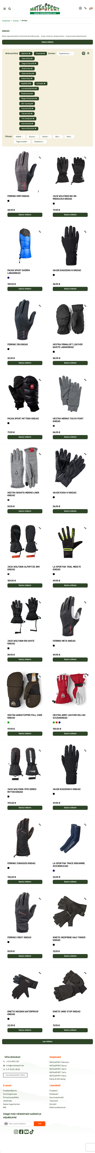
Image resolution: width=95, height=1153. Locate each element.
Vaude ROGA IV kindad (64, 492)
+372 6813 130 (12, 1061)
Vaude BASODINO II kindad (67, 789)
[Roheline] (8, 722)
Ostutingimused (10, 1094)
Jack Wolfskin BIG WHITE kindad (20, 642)
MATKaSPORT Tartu (58, 1072)
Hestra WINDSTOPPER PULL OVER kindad (24, 716)
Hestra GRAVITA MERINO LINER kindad (23, 494)
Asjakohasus (65, 53)
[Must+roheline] (54, 574)
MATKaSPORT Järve (58, 1069)
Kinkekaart (54, 1094)
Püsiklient (54, 1091)
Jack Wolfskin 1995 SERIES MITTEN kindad (21, 790)
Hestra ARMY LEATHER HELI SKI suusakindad (69, 716)
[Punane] (57, 722)
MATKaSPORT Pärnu (58, 1076)
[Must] (54, 204)
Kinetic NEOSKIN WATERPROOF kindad (23, 1013)
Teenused (54, 1101)
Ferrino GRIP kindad (18, 196)
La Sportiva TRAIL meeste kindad (67, 568)
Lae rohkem (47, 1041)
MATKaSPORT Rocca (58, 1066)
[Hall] (54, 426)
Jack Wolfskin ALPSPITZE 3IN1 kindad (23, 568)
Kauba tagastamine (11, 1104)
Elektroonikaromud (57, 1107)
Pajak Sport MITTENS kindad (23, 418)
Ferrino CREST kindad (19, 937)
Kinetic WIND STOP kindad (66, 1011)
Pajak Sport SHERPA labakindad (18, 271)
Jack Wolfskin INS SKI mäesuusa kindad (64, 197)
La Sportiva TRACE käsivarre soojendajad (69, 864)
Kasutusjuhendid (56, 1097)
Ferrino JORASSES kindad (21, 863)
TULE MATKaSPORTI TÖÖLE (15, 1075)
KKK (4, 1107)
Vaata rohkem (47, 42)
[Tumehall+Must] (8, 201)
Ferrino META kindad (64, 641)
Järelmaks (7, 1101)
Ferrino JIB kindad (17, 344)
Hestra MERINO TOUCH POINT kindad (68, 420)
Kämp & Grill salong (57, 1079)
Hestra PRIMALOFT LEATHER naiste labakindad (67, 345)
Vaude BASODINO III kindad (67, 270)
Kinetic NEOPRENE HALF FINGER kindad (69, 938)
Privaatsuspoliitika (11, 1097)
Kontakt (53, 1104)
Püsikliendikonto (10, 1091)
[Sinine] (8, 278)
